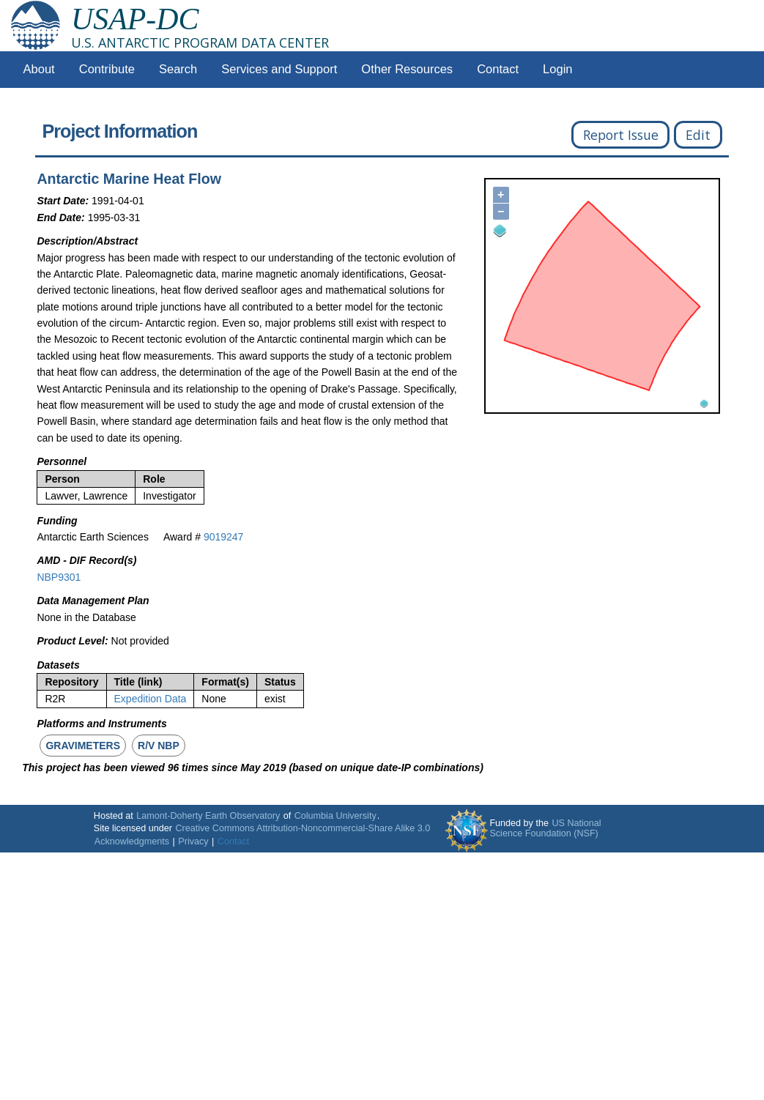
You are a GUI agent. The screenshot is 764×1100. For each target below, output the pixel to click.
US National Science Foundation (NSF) (545, 828)
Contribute (107, 69)
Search (178, 69)
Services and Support (279, 69)
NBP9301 (59, 577)
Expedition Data (150, 699)
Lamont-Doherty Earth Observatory (208, 816)
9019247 (224, 537)
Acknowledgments (131, 841)
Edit (698, 135)
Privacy (193, 841)
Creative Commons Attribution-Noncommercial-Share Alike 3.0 (302, 828)
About (39, 69)
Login (557, 69)
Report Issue (621, 135)
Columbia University (335, 816)
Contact (498, 69)
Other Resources (407, 69)
